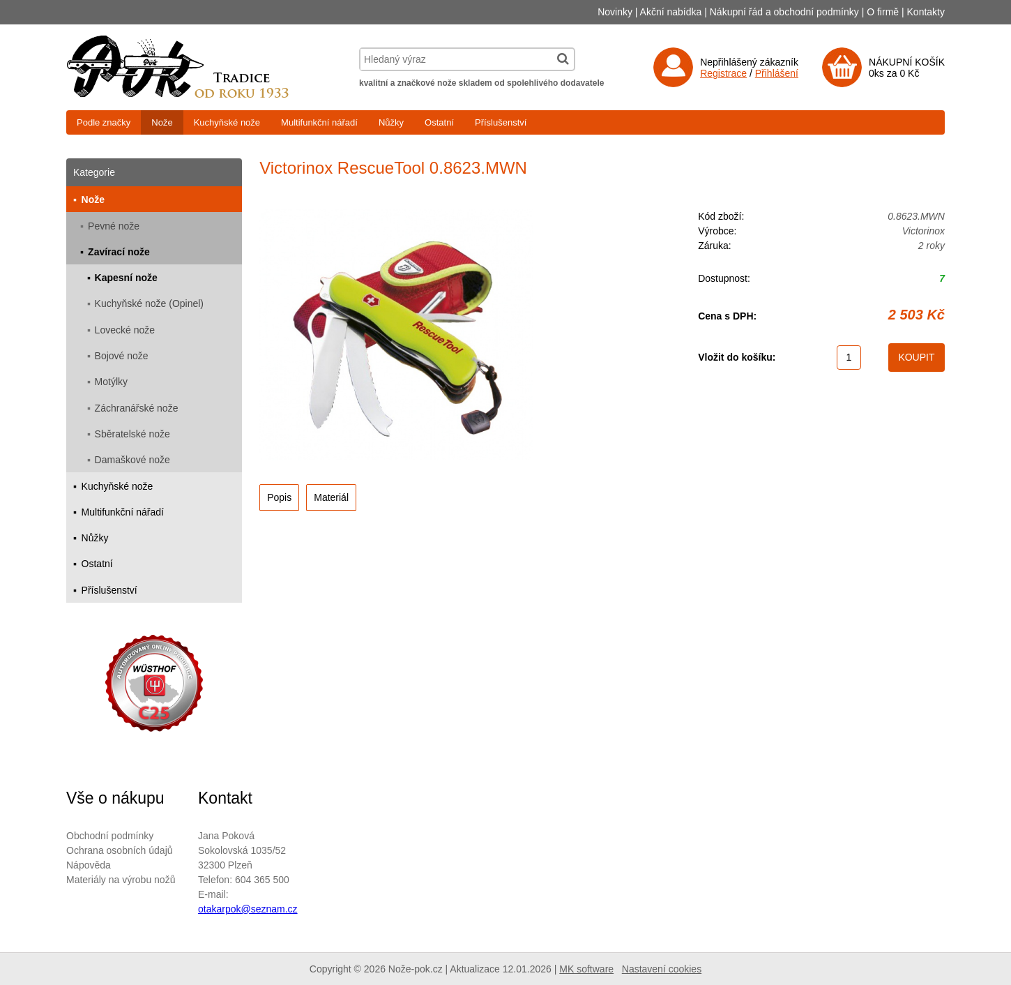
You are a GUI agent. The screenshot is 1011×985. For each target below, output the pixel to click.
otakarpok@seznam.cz (248, 909)
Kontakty (926, 11)
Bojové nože (122, 355)
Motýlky (111, 381)
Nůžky (391, 122)
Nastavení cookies (661, 969)
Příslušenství (500, 122)
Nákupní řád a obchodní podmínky (784, 11)
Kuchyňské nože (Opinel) (149, 303)
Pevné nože (113, 226)
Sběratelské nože (132, 433)
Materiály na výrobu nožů (120, 879)
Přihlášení (776, 73)
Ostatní (439, 122)
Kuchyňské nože (227, 122)
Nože (161, 122)
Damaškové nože (132, 459)
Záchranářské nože (136, 408)
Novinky (615, 11)
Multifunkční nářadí (319, 122)
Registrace (723, 73)
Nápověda (88, 865)
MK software (586, 969)
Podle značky (103, 122)
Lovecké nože (125, 330)
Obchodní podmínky (109, 835)
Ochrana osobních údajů (119, 850)
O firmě (883, 11)
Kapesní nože (126, 277)
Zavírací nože (119, 251)
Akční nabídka (671, 11)
